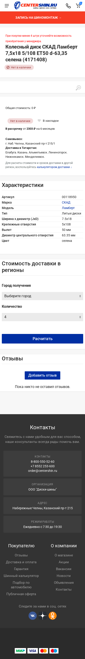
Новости (64, 576)
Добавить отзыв (42, 375)
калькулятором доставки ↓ (54, 167)
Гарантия (21, 569)
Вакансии (63, 569)
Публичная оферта (21, 594)
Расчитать (43, 338)
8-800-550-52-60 (42, 461)
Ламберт (68, 208)
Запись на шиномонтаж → (38, 17)
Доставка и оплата (21, 562)
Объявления (64, 583)
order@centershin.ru (42, 471)
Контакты (64, 589)
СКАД (66, 202)
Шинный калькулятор (21, 576)
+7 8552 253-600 (43, 466)
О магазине (64, 555)
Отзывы (21, 555)
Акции (64, 562)
